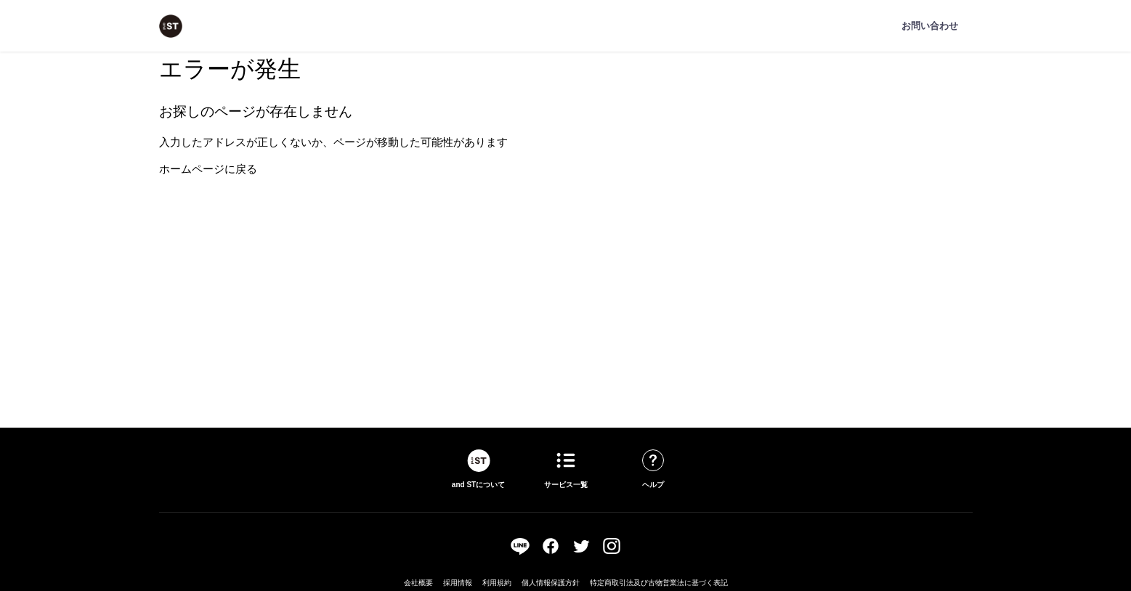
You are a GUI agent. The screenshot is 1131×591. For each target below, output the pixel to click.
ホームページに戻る (208, 169)
